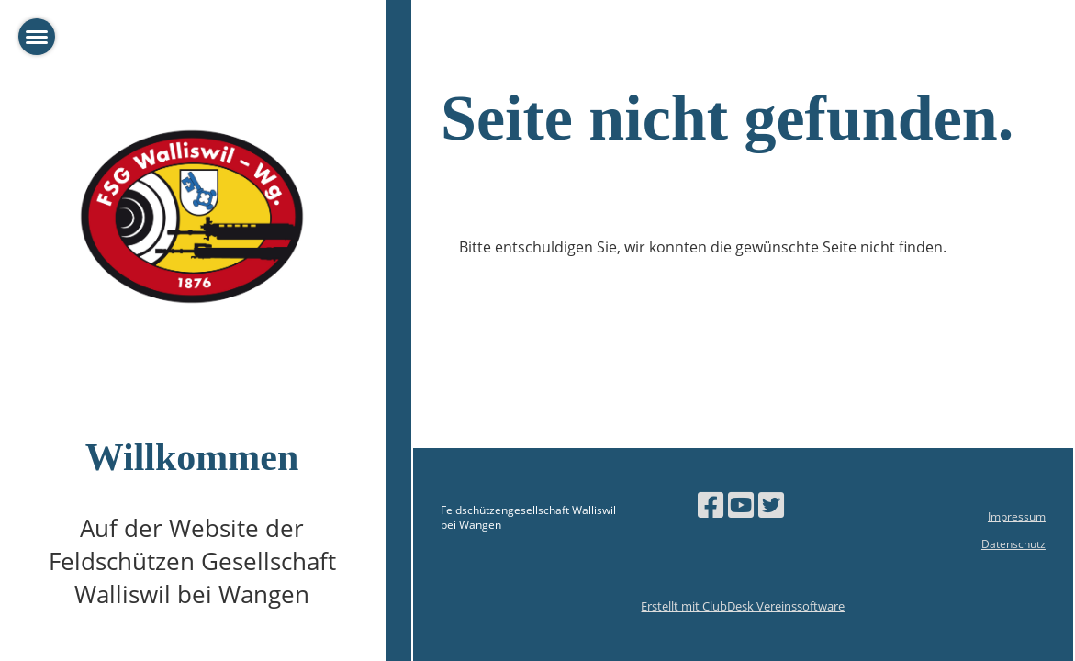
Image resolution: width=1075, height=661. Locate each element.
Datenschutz (1013, 544)
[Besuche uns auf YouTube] (741, 504)
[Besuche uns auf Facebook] (710, 504)
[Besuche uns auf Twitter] (771, 504)
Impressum (1017, 516)
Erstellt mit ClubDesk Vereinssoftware (743, 606)
